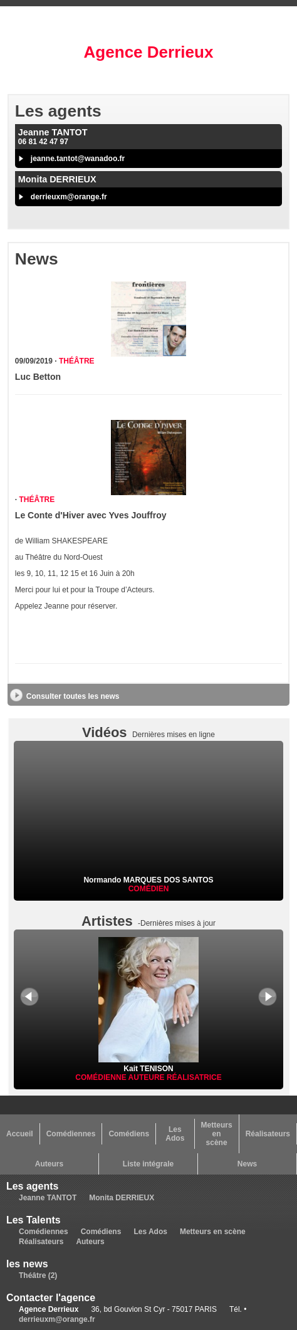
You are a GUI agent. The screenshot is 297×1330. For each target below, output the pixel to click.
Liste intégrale (148, 1164)
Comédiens (128, 1133)
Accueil (19, 1133)
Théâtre (77, 361)
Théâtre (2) (38, 1275)
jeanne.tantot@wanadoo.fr (78, 158)
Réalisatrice (194, 1077)
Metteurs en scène (216, 1134)
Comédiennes (71, 1133)
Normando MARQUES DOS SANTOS (148, 880)
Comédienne (101, 1077)
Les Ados (174, 1134)
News (247, 1164)
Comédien (148, 888)
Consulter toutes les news (73, 696)
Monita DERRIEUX (121, 1197)
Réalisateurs (268, 1133)
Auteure (147, 1077)
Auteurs (49, 1164)
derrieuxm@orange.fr (69, 196)
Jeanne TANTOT (47, 1197)
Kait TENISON (148, 1064)
